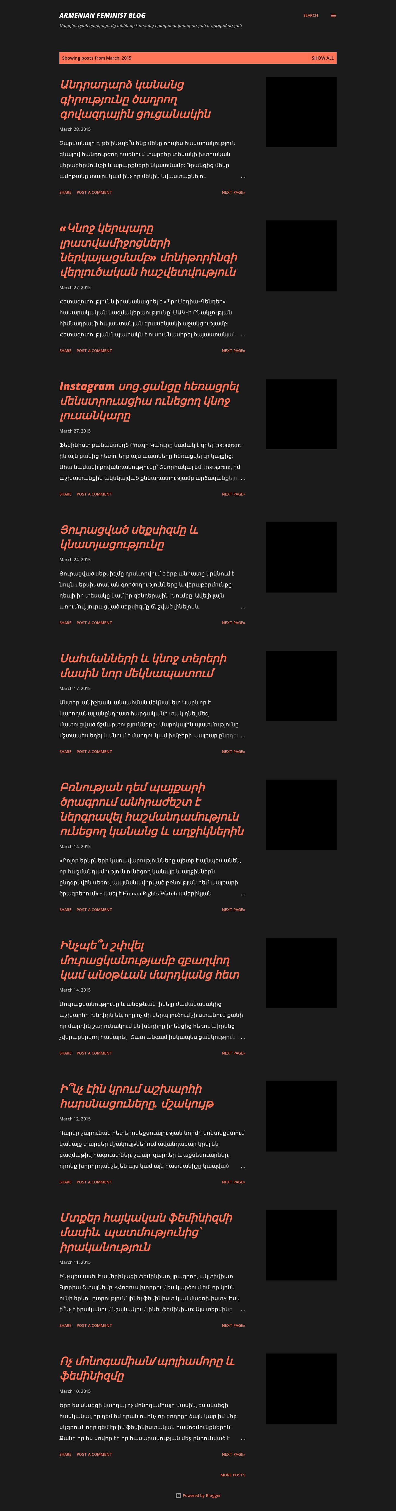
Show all (323, 58)
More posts (233, 1474)
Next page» (233, 192)
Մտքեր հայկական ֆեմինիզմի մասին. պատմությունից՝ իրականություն (145, 1232)
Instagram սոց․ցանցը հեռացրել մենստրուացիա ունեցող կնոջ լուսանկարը (148, 400)
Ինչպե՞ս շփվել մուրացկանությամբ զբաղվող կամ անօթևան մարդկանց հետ (149, 959)
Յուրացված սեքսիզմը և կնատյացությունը (128, 537)
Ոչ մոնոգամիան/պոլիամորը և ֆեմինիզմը (146, 1368)
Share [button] (65, 192)
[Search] (310, 15)
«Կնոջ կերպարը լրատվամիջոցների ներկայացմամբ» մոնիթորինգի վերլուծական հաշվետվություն (148, 249)
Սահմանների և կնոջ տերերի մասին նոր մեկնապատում (142, 665)
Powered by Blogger (198, 1495)
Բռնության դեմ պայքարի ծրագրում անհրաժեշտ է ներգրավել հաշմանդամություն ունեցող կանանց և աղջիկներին (151, 808)
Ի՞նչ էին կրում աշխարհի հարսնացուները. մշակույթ (136, 1096)
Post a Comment (94, 192)
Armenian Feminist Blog (102, 15)
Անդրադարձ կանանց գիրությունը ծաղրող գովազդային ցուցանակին (134, 99)
